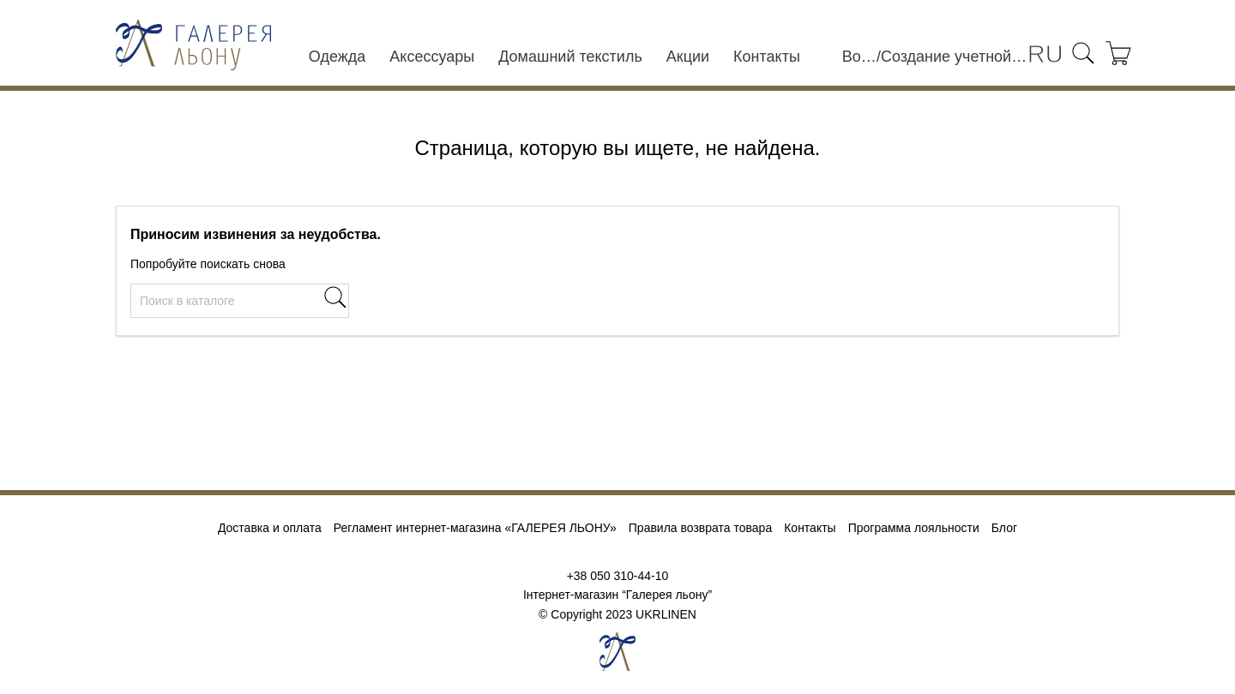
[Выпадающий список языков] (1045, 55)
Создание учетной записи (954, 56)
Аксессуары (431, 56)
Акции (687, 56)
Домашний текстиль (570, 56)
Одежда (337, 56)
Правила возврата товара (700, 528)
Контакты (766, 56)
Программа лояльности (913, 528)
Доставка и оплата (270, 528)
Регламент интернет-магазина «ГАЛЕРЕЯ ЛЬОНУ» (475, 528)
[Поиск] (239, 301)
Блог (1004, 528)
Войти (859, 56)
